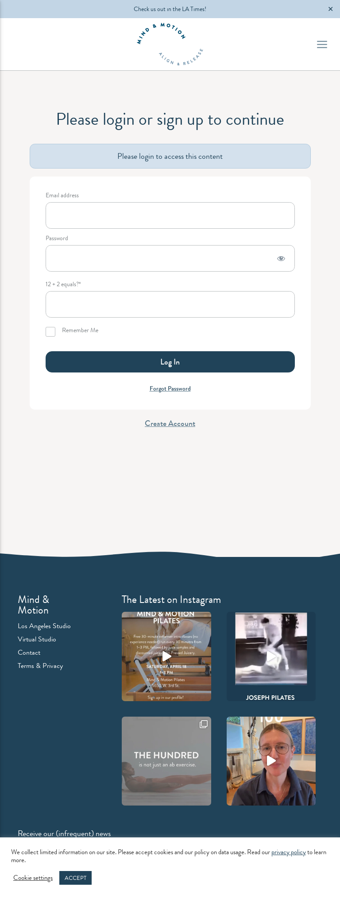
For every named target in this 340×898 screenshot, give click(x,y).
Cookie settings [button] (33, 878)
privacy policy (288, 852)
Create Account (170, 423)
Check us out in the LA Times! (170, 8)
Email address (62, 195)
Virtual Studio (37, 639)
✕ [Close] (330, 9)
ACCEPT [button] (75, 878)
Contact (29, 652)
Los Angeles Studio (44, 626)
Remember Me (72, 332)
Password (57, 238)
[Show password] (281, 258)
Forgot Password (170, 388)
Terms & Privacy (40, 665)
